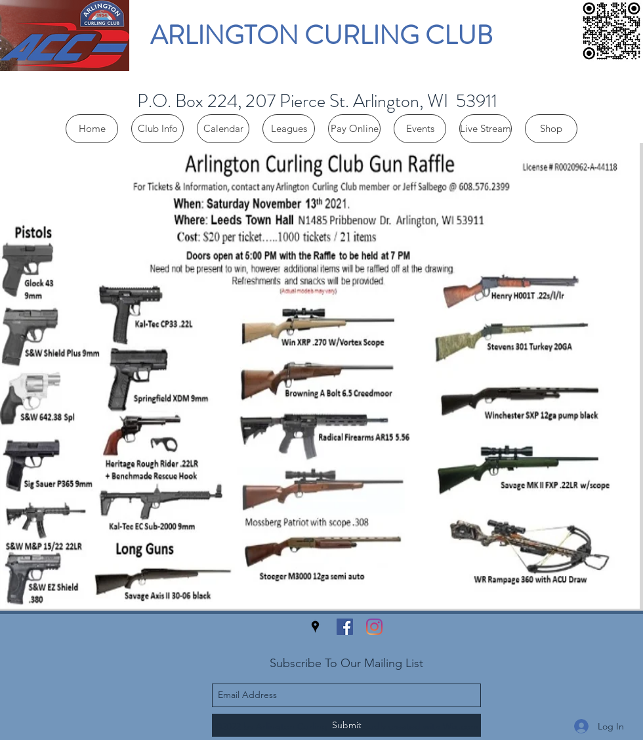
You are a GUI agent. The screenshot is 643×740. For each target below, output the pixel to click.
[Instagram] (374, 627)
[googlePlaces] (315, 627)
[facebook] (345, 627)
